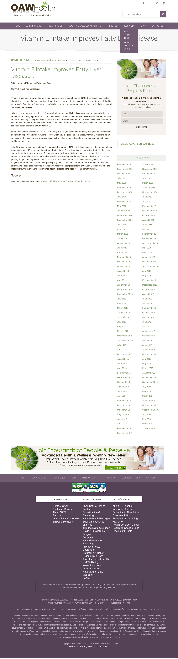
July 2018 (121, 300)
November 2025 (149, 170)
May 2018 (121, 304)
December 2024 (124, 193)
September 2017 (125, 318)
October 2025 (123, 174)
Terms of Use (102, 647)
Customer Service (63, 510)
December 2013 (124, 406)
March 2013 (147, 424)
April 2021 (147, 230)
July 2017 (121, 323)
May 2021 (121, 230)
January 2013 (148, 429)
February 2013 (124, 429)
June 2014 (122, 392)
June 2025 (147, 179)
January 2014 (148, 401)
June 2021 (147, 225)
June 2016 (147, 346)
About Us (112, 27)
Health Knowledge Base (126, 529)
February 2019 (149, 281)
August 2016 (148, 341)
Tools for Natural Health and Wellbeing (96, 562)
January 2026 (148, 165)
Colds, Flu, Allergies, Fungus (94, 534)
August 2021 (148, 221)
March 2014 (147, 397)
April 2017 (147, 327)
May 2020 (146, 249)
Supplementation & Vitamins (93, 524)
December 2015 (124, 355)
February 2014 (124, 401)
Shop (143, 27)
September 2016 (125, 341)
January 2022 (123, 211)
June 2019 (122, 276)
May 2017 (121, 327)
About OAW (59, 513)
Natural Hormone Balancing (92, 543)
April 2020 (122, 253)
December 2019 (124, 262)
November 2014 (149, 378)
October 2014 (123, 383)
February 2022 (149, 207)
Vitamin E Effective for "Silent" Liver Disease (65, 182)
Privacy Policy (86, 647)
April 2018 (147, 304)
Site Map (73, 647)
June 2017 (147, 323)
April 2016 (122, 350)
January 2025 (148, 188)
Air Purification (91, 569)
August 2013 (123, 415)
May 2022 (121, 207)
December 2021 (149, 211)
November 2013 (149, 406)
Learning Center (34, 27)
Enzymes (88, 538)
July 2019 (146, 272)
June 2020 (122, 249)
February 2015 (124, 374)
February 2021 (149, 235)
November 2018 (124, 290)
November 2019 (149, 262)
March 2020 (147, 253)
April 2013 (122, 424)
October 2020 (123, 244)
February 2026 (124, 165)
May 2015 (146, 364)
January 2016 (148, 350)
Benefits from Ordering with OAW (125, 521)
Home (17, 27)
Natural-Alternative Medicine (93, 574)
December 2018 (149, 286)
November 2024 (149, 193)
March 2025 (147, 184)
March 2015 (147, 369)
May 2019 (146, 276)
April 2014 (122, 397)
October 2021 (148, 216)
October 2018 (148, 290)
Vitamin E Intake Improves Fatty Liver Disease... (56, 74)
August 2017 (148, 318)
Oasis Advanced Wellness (137, 144)
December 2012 (124, 434)
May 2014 (146, 392)
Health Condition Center (129, 46)
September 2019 (150, 267)
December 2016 (124, 336)
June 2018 (147, 300)
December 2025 (124, 170)
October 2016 (148, 336)
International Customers (66, 519)
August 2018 (148, 295)
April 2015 (122, 369)
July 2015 (146, 360)
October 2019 (123, 267)
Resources (129, 27)
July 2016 (121, 346)
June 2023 (147, 198)
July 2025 (121, 179)
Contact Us (157, 27)
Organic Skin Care (93, 557)
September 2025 (150, 174)
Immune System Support (96, 529)
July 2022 (146, 202)
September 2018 (125, 295)
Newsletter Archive (123, 510)
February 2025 (124, 188)
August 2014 (123, 387)
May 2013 (146, 420)
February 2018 (149, 309)
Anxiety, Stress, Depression (91, 549)
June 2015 (122, 364)
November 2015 (149, 355)
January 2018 (123, 313)
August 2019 (123, 272)
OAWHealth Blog (122, 516)
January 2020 (148, 258)
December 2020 (149, 239)
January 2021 (123, 239)
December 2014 (124, 378)
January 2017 (148, 332)
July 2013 (146, 415)
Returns (57, 516)
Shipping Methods (63, 522)
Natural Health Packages (96, 519)
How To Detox (55, 27)
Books (86, 579)
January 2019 (123, 286)
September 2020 (150, 244)
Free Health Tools (127, 35)
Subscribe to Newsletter (126, 513)
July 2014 (146, 387)
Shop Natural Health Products (94, 509)
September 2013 (150, 411)
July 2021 (121, 225)
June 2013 (122, 420)
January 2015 (148, 374)
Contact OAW (60, 507)
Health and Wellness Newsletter (85, 27)
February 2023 (124, 202)
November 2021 (124, 216)
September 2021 (125, 221)
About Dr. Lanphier (123, 507)
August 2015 (123, 360)
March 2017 (122, 332)
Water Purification (92, 566)
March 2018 (122, 309)
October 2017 (148, 313)
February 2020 (124, 258)
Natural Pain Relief (93, 554)
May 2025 (121, 184)
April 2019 (122, 281)
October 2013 (123, 411)
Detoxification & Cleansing (91, 515)
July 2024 (121, 198)
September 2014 (150, 383)
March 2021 (122, 235)
